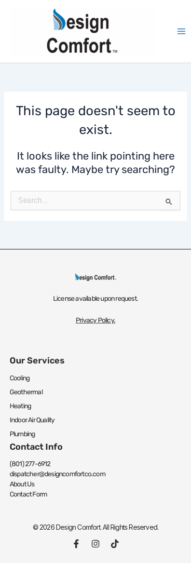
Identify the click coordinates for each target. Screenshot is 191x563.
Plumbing (22, 434)
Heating (20, 406)
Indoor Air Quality (32, 420)
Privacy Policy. (95, 320)
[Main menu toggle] (181, 31)
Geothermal (26, 392)
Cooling (19, 378)
